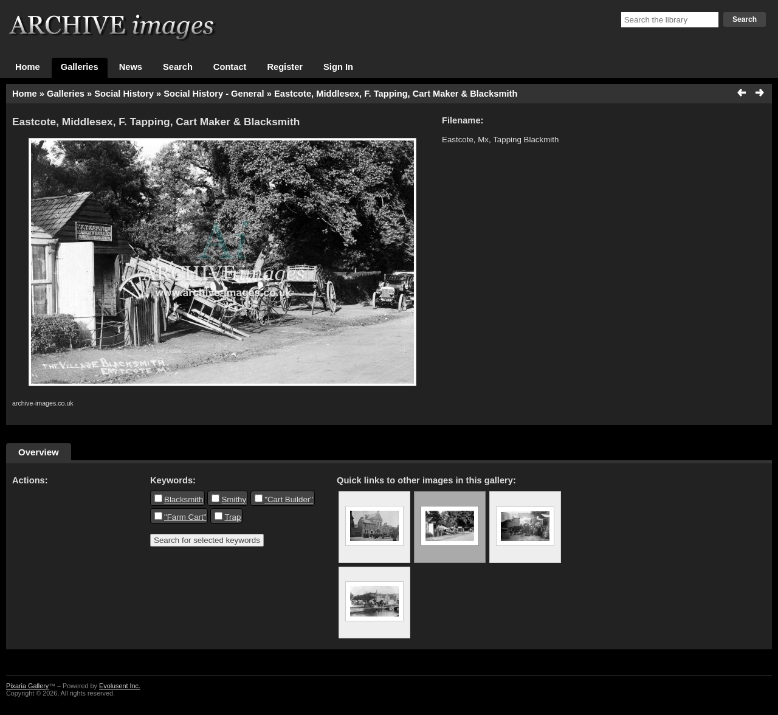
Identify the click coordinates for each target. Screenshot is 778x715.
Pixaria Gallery (27, 685)
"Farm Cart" (185, 517)
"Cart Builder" (288, 499)
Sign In (338, 67)
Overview (38, 452)
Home (27, 67)
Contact (230, 67)
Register (285, 67)
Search (744, 19)
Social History (124, 93)
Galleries (79, 67)
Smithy (233, 499)
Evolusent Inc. (119, 685)
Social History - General (214, 93)
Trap (232, 517)
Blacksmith (183, 499)
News (130, 67)
